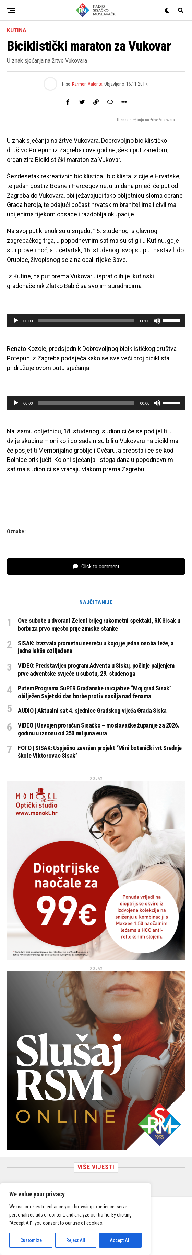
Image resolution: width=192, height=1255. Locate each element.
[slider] (86, 320)
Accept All (120, 1240)
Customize (31, 1240)
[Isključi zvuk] (157, 320)
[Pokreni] (15, 320)
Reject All (75, 1240)
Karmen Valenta (87, 84)
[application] (96, 320)
